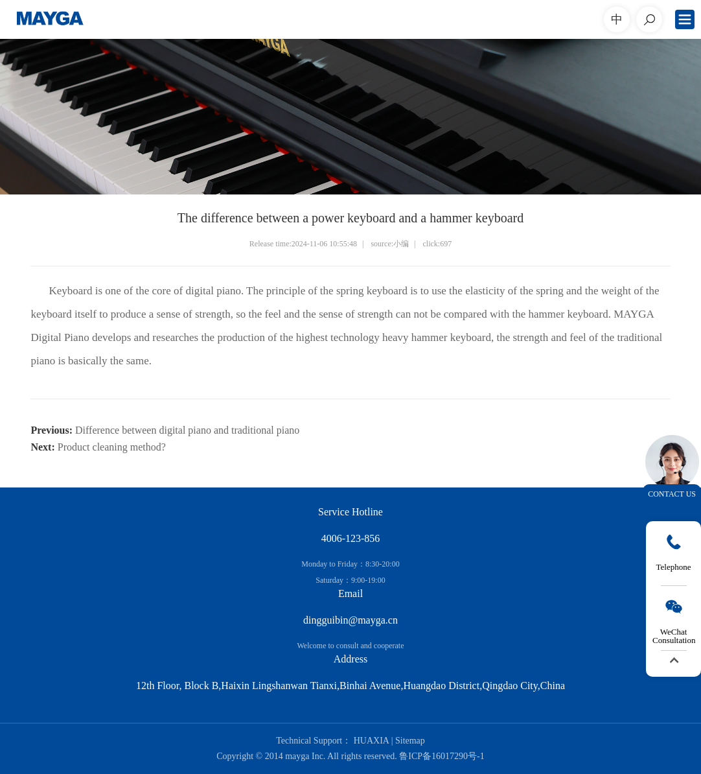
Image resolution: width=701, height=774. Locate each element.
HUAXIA (371, 740)
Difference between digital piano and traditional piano (187, 430)
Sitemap (410, 740)
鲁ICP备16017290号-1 (441, 756)
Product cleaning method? (112, 446)
